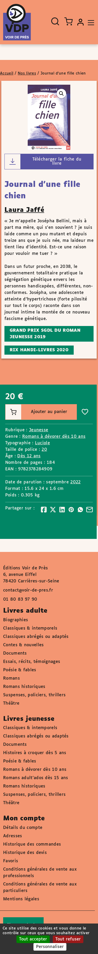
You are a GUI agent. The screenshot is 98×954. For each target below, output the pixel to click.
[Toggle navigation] (89, 22)
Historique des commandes (32, 844)
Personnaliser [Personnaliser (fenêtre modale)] (50, 947)
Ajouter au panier (36, 412)
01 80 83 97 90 (20, 599)
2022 (75, 482)
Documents (15, 653)
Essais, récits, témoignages (31, 662)
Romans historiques (24, 687)
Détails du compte (22, 828)
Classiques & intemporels (30, 628)
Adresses (12, 836)
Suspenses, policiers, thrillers (34, 695)
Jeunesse (38, 430)
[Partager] (44, 509)
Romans (11, 678)
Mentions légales (21, 899)
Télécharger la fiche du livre (43, 161)
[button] (61, 93)
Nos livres (27, 73)
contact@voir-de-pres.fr (28, 590)
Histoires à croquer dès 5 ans (34, 753)
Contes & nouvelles (23, 645)
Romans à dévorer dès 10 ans (53, 436)
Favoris (10, 861)
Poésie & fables (19, 670)
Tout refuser (68, 939)
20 (44, 449)
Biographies (15, 620)
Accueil (6, 73)
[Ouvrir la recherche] (55, 21)
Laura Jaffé (24, 210)
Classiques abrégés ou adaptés (36, 637)
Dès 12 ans (29, 456)
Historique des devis (25, 853)
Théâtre (11, 703)
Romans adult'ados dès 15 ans (35, 778)
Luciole (42, 443)
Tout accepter (33, 939)
